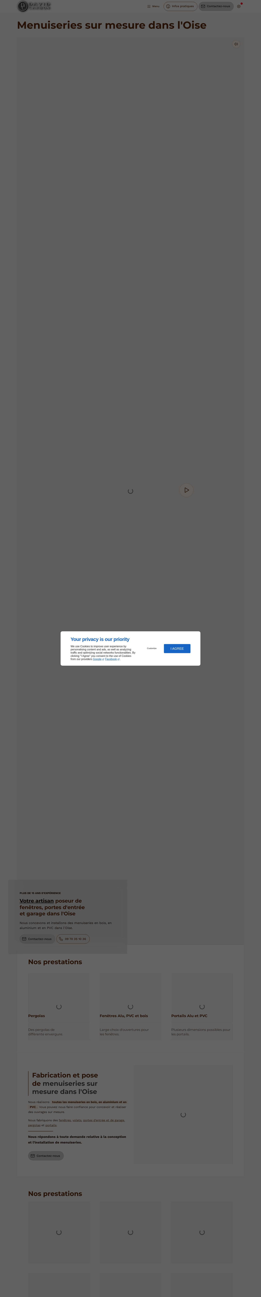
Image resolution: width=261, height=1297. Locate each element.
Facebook (111, 659)
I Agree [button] (177, 648)
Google (97, 659)
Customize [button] (152, 648)
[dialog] (130, 648)
